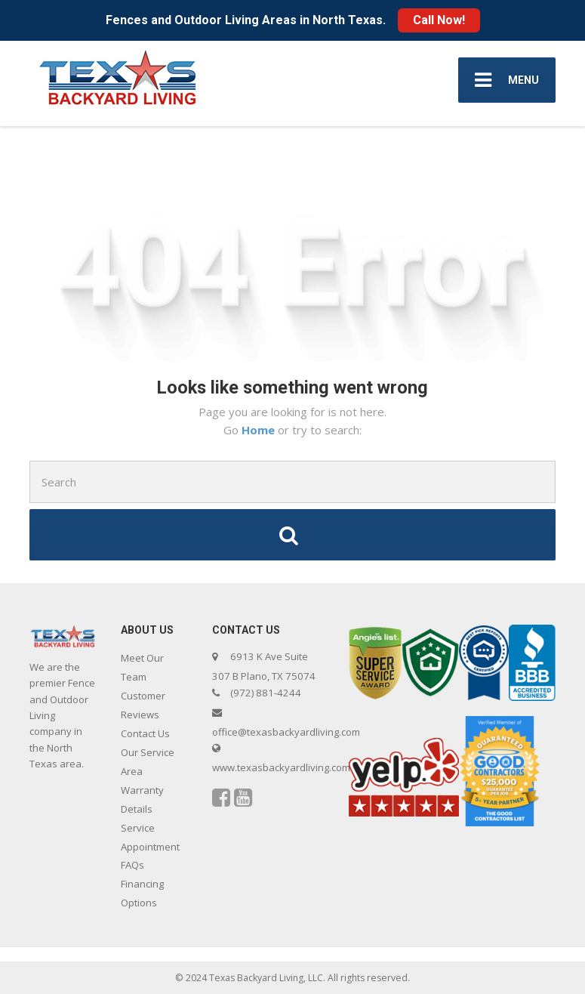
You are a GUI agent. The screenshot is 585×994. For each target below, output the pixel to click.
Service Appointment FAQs (150, 846)
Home (260, 429)
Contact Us (145, 733)
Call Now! (439, 20)
